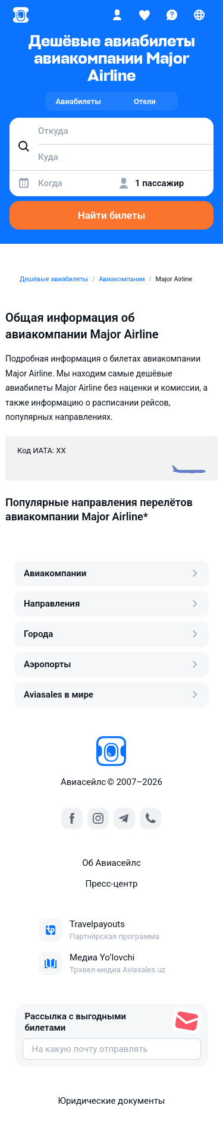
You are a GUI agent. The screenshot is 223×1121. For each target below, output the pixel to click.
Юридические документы (111, 1100)
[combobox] (111, 131)
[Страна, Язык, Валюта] (199, 15)
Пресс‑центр (111, 883)
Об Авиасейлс (111, 863)
